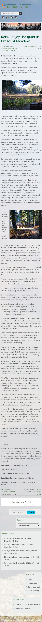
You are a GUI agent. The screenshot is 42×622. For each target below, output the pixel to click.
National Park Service (22, 608)
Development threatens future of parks (8, 491)
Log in (30, 580)
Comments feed (34, 587)
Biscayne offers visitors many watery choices (20, 551)
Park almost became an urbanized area (18, 544)
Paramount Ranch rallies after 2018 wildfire (19, 563)
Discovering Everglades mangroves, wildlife (19, 557)
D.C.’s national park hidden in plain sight (18, 538)
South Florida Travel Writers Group (27, 605)
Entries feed (32, 583)
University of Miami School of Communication (23, 620)
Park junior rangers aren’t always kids (33, 491)
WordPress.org (33, 591)
